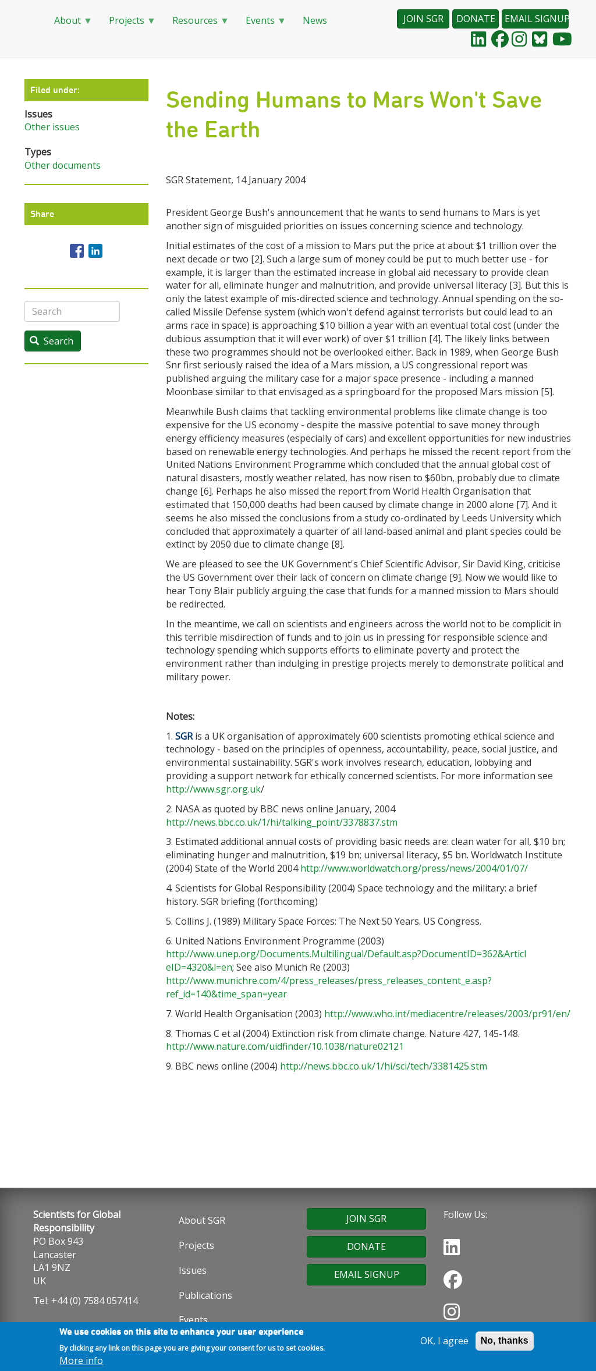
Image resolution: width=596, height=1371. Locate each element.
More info (81, 1362)
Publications (205, 1295)
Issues (193, 1270)
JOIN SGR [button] (423, 18)
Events (261, 24)
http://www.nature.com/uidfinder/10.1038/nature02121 (285, 1046)
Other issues (52, 126)
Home (30, 20)
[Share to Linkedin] (95, 251)
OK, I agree (444, 1343)
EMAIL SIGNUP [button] (537, 18)
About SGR (202, 1220)
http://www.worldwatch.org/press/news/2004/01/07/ (414, 868)
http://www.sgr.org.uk (213, 789)
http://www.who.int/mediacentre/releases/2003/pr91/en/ (447, 1013)
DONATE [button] (475, 18)
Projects (128, 24)
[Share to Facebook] (77, 251)
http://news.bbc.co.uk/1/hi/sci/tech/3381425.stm (383, 1066)
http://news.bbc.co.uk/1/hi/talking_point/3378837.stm (282, 822)
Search (51, 341)
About (69, 24)
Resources (196, 24)
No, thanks (504, 1343)
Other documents (62, 165)
